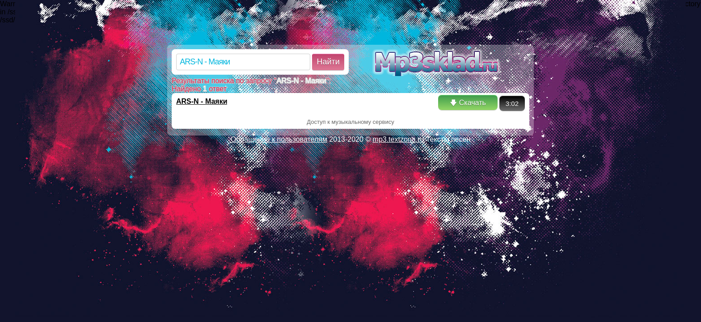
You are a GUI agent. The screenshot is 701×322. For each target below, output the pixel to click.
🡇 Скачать (468, 102)
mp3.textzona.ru (398, 139)
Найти (328, 61)
